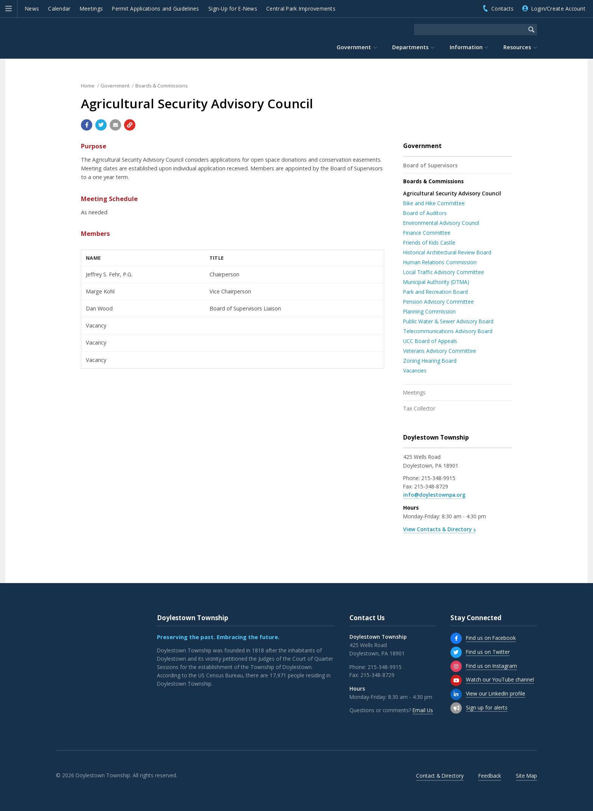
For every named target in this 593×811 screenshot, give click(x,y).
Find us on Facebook (491, 637)
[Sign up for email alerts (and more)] (456, 708)
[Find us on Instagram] (456, 666)
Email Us (423, 710)
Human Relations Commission (440, 262)
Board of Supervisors (430, 165)
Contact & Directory (440, 775)
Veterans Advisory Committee (439, 350)
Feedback (489, 775)
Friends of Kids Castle (429, 242)
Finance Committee (426, 232)
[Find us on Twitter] (456, 652)
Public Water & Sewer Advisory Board (448, 321)
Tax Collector (419, 408)
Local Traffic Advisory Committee (443, 272)
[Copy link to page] (129, 125)
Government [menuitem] (354, 47)
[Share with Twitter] (101, 125)
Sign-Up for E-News (232, 8)
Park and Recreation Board (435, 291)
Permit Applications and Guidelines (155, 8)
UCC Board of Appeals (430, 341)
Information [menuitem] (466, 47)
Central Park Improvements (300, 8)
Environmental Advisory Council (441, 222)
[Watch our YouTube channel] (456, 680)
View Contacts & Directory (437, 529)
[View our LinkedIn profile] (456, 694)
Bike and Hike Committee (434, 203)
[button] (8, 9)
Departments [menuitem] (410, 47)
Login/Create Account (558, 8)
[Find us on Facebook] (456, 638)
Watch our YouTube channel (500, 679)
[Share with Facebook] (86, 125)
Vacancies (415, 370)
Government (115, 85)
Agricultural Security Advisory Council (452, 193)
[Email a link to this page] (115, 125)
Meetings (91, 8)
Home (88, 85)
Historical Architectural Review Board (447, 252)
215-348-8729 (431, 486)
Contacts (502, 8)
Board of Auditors (425, 213)
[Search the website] (470, 29)
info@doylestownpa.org (434, 494)
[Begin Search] (531, 29)
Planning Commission (429, 311)
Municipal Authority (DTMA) (436, 281)
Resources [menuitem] (517, 47)
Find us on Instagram (491, 665)
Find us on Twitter (488, 651)
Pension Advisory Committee (438, 301)
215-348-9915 (438, 478)
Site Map (526, 775)
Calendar (59, 8)
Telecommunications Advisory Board (447, 331)
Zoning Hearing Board (429, 360)
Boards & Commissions (161, 85)
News (32, 8)
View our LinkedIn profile (495, 693)
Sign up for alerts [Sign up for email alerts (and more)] (487, 707)
